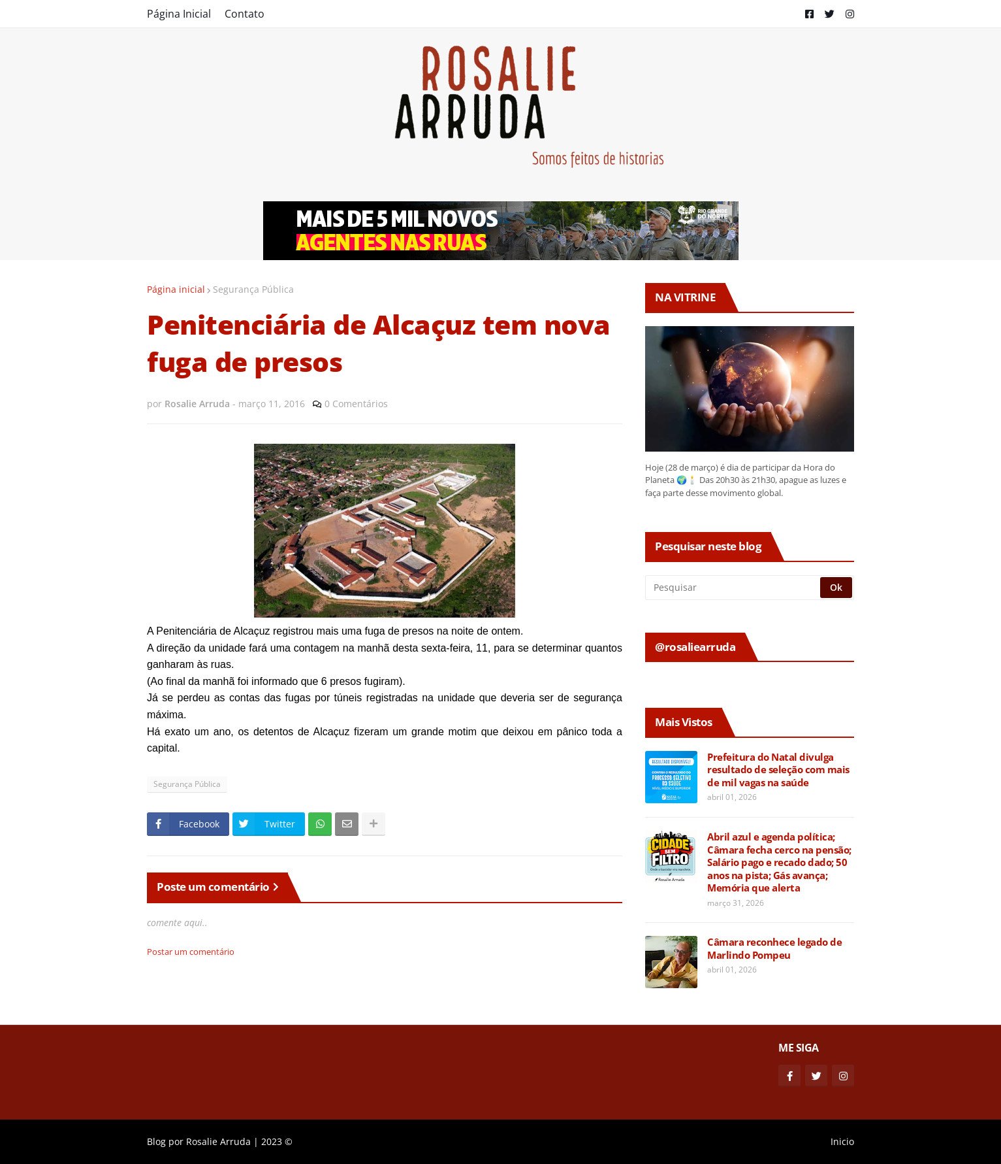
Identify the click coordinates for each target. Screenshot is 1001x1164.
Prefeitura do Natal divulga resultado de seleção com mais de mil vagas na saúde (778, 770)
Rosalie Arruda (218, 1141)
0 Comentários (356, 403)
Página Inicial (179, 14)
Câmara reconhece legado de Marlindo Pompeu (774, 948)
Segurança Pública (253, 289)
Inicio (842, 1141)
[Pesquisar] (733, 587)
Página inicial (176, 289)
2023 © (277, 1141)
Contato (244, 14)
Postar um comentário (190, 951)
